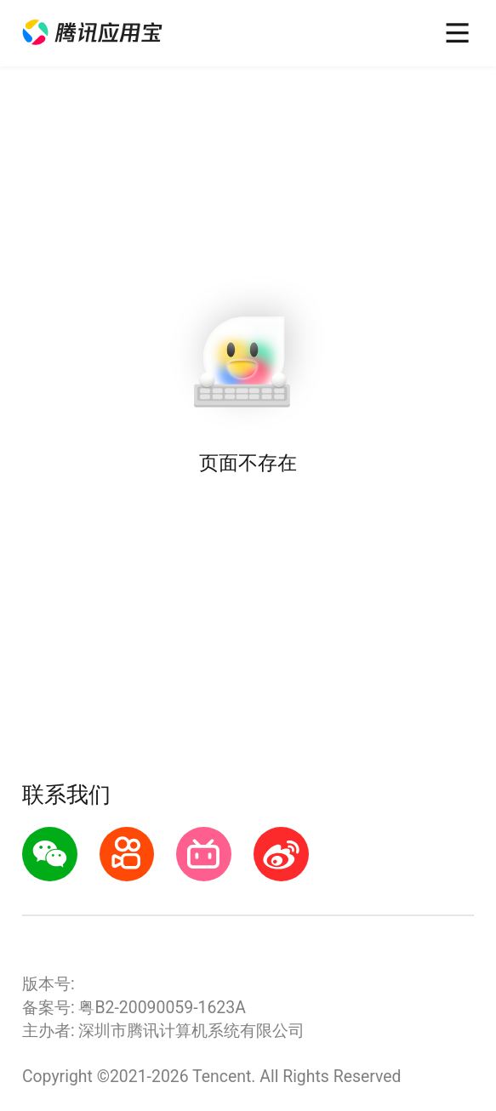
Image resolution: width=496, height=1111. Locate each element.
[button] (92, 33)
